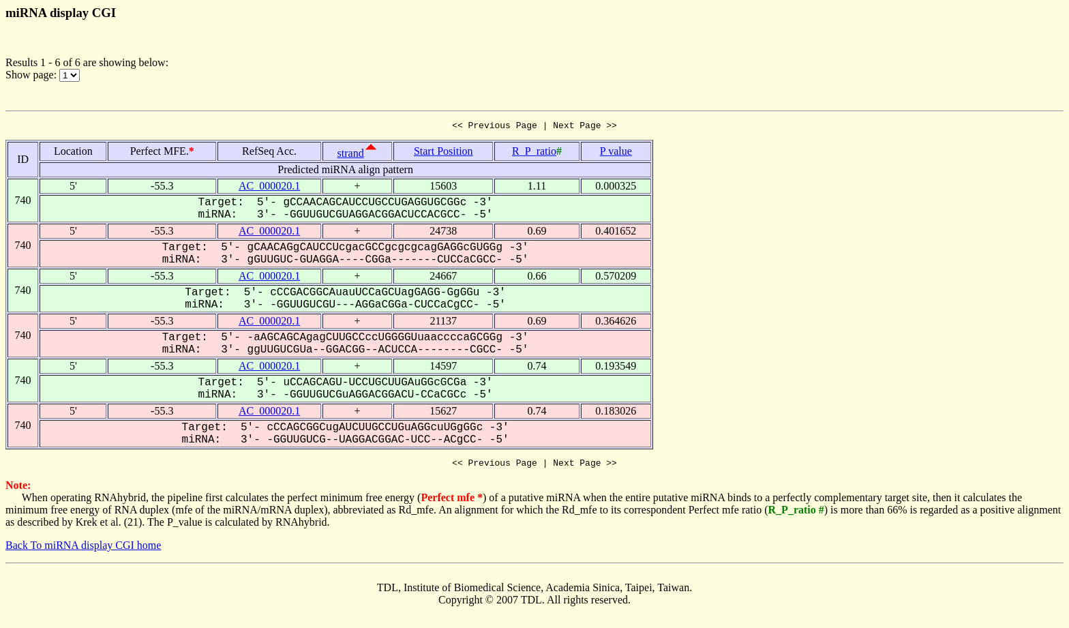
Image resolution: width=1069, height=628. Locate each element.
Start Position (443, 153)
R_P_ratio (534, 153)
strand (350, 155)
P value (616, 153)
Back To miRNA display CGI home (83, 549)
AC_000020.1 (269, 188)
